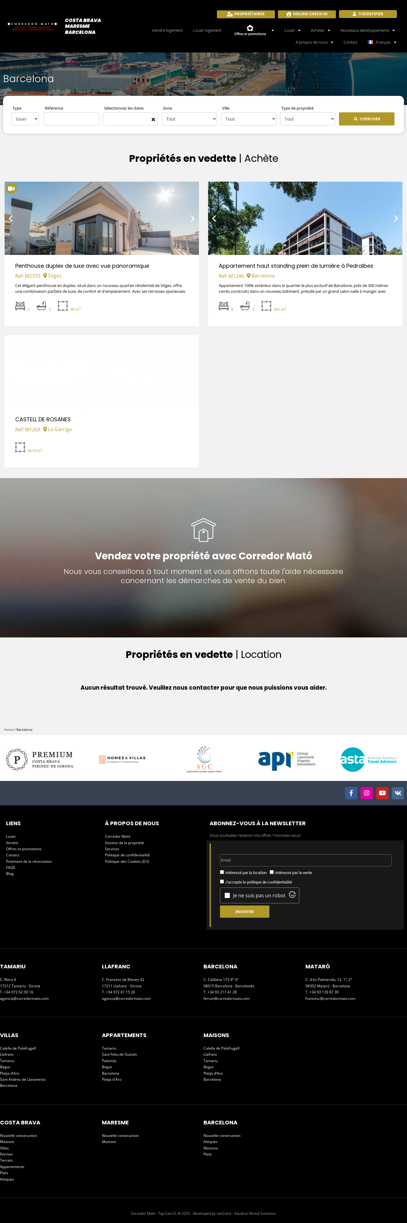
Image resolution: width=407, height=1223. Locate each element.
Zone (167, 108)
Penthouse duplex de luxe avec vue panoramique (82, 266)
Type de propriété (297, 108)
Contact (350, 42)
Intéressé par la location (246, 872)
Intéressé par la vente (293, 872)
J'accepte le (258, 882)
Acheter (320, 30)
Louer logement (207, 30)
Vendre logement (167, 30)
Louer (292, 30)
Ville (225, 108)
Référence (54, 108)
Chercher (370, 119)
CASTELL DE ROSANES (43, 419)
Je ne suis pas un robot (259, 895)
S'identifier (371, 13)
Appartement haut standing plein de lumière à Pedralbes (296, 266)
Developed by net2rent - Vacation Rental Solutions (234, 1213)
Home (8, 729)
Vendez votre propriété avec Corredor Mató (203, 556)
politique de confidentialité (269, 882)
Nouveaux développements (367, 30)
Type (17, 108)
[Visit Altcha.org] (292, 896)
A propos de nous (314, 42)
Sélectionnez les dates (124, 108)
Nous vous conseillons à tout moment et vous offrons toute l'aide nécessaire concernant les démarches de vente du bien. (203, 576)
